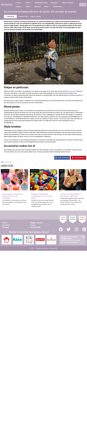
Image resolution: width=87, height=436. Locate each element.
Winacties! (38, 6)
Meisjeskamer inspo (41, 3)
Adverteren (6, 225)
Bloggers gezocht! (36, 223)
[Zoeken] (84, 4)
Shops (28, 6)
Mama (47, 6)
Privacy (32, 225)
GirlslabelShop (35, 227)
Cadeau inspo (35, 171)
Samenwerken (58, 6)
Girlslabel (5, 227)
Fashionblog (10, 16)
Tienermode (5, 171)
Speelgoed (55, 2)
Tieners (28, 2)
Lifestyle (19, 6)
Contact (4, 223)
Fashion (19, 2)
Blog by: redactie (36, 16)
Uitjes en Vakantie (68, 2)
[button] (62, 158)
